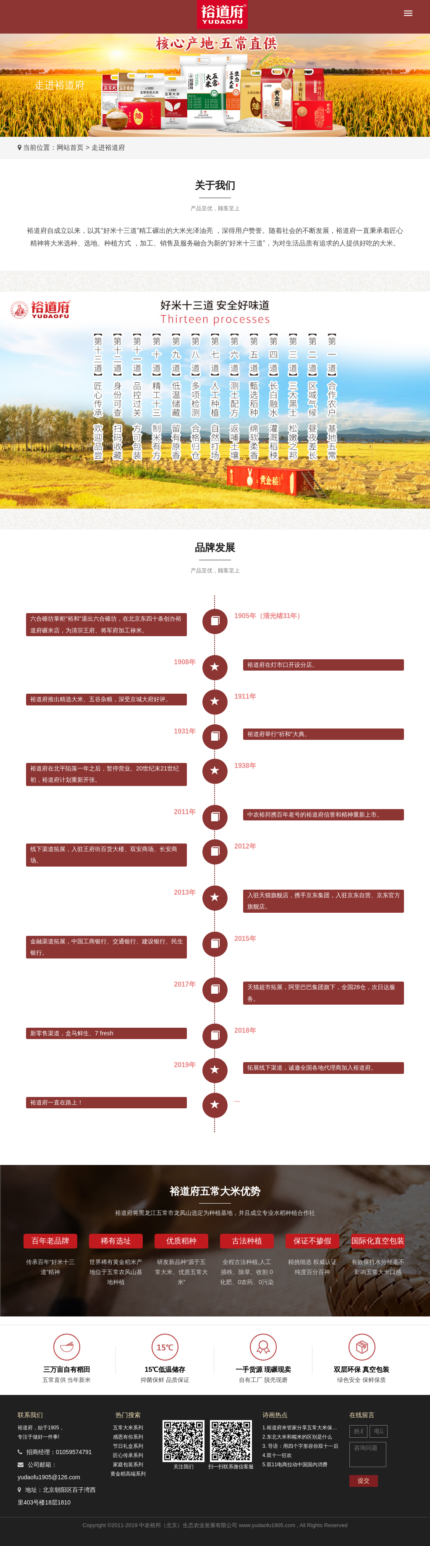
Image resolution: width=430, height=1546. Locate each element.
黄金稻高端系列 (128, 1474)
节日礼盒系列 (128, 1446)
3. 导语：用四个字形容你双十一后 (300, 1446)
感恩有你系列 (128, 1437)
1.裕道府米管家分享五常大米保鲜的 (301, 1428)
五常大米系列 (128, 1428)
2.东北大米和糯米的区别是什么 (297, 1437)
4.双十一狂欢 (277, 1455)
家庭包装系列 (128, 1465)
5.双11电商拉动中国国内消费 (295, 1465)
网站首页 (70, 147)
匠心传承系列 (128, 1455)
